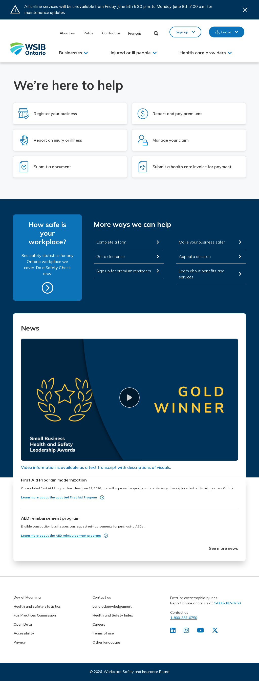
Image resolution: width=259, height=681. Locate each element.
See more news (223, 548)
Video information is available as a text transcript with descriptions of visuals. (96, 467)
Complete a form (111, 242)
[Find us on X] (215, 631)
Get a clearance (110, 256)
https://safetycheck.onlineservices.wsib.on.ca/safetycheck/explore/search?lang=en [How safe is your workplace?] (47, 288)
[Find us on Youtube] (200, 631)
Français (135, 33)
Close (245, 9)
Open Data (23, 624)
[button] (129, 398)
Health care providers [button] (203, 53)
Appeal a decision (195, 256)
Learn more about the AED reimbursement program (61, 535)
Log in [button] (226, 32)
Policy (88, 33)
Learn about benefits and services (201, 273)
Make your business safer (202, 242)
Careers (99, 624)
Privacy (20, 642)
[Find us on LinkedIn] (173, 631)
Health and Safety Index (113, 615)
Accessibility (24, 633)
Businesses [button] (70, 53)
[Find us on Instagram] (186, 631)
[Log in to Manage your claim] (189, 140)
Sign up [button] (182, 32)
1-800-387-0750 (227, 603)
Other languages (107, 642)
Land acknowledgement (112, 606)
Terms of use (103, 633)
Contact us (111, 33)
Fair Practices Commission (35, 615)
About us (67, 33)
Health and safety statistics (37, 606)
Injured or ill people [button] (131, 53)
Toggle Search (156, 33)
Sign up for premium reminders (123, 270)
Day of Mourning (27, 597)
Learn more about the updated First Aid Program (59, 497)
